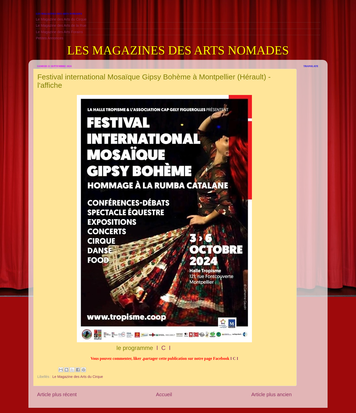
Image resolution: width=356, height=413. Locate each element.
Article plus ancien (271, 394)
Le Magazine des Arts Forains (59, 32)
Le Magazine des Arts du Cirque (61, 19)
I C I (163, 347)
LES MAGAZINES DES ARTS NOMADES (178, 50)
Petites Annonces (49, 38)
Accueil (164, 394)
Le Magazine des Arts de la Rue (61, 25)
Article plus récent (57, 394)
